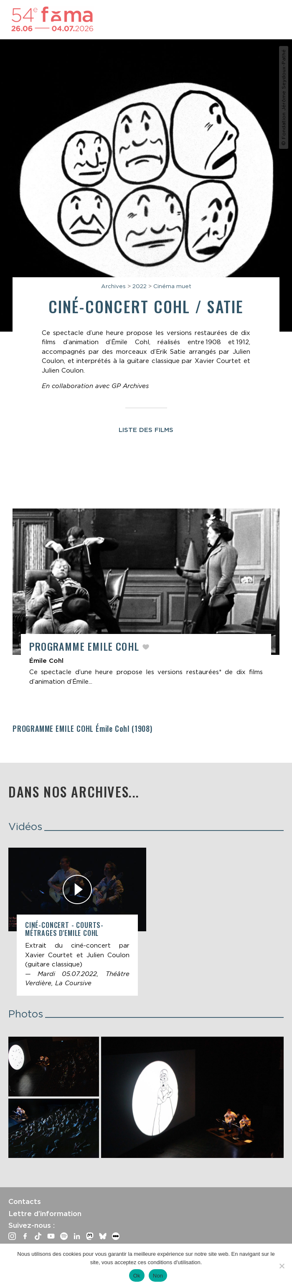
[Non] (281, 1266)
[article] (146, 601)
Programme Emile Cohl (85, 646)
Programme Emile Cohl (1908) (82, 728)
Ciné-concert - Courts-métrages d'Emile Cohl (64, 929)
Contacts (24, 1201)
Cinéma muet (172, 286)
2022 (139, 286)
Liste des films (146, 430)
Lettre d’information (44, 1213)
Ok (136, 1276)
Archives (113, 286)
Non (158, 1276)
